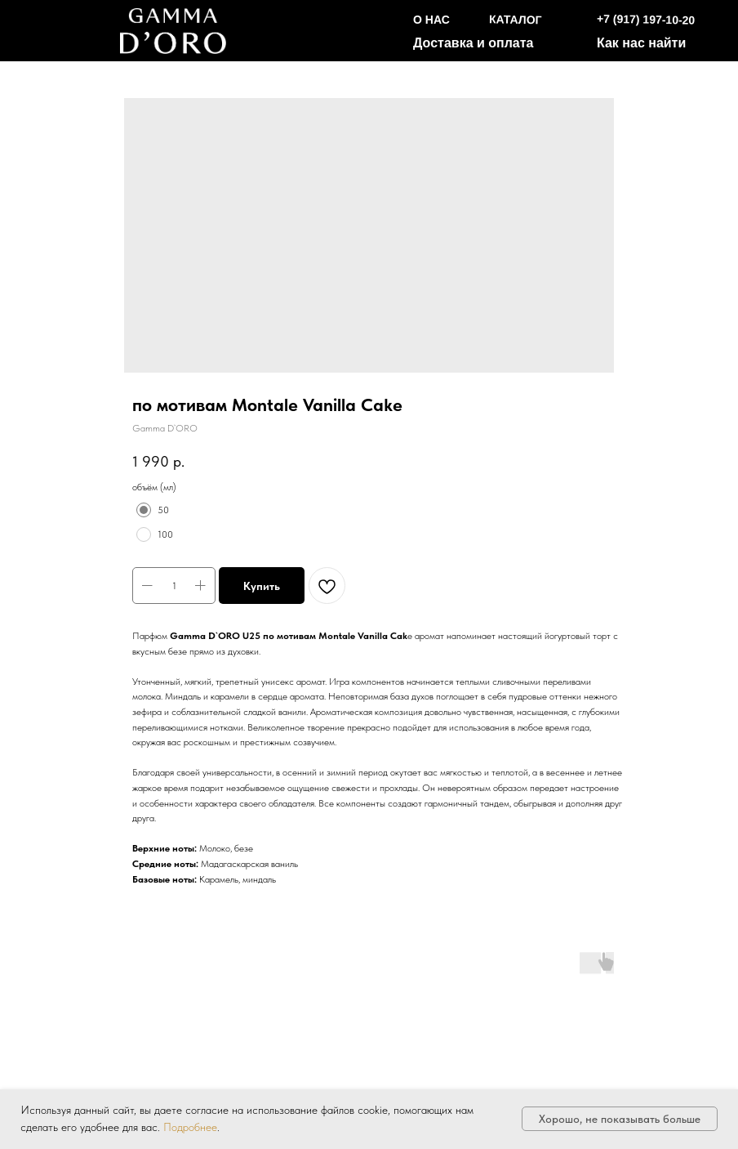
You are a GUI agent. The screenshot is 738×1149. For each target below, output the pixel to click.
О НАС (431, 19)
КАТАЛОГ (515, 19)
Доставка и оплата (473, 43)
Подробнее (190, 1126)
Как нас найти (641, 43)
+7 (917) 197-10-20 (646, 19)
